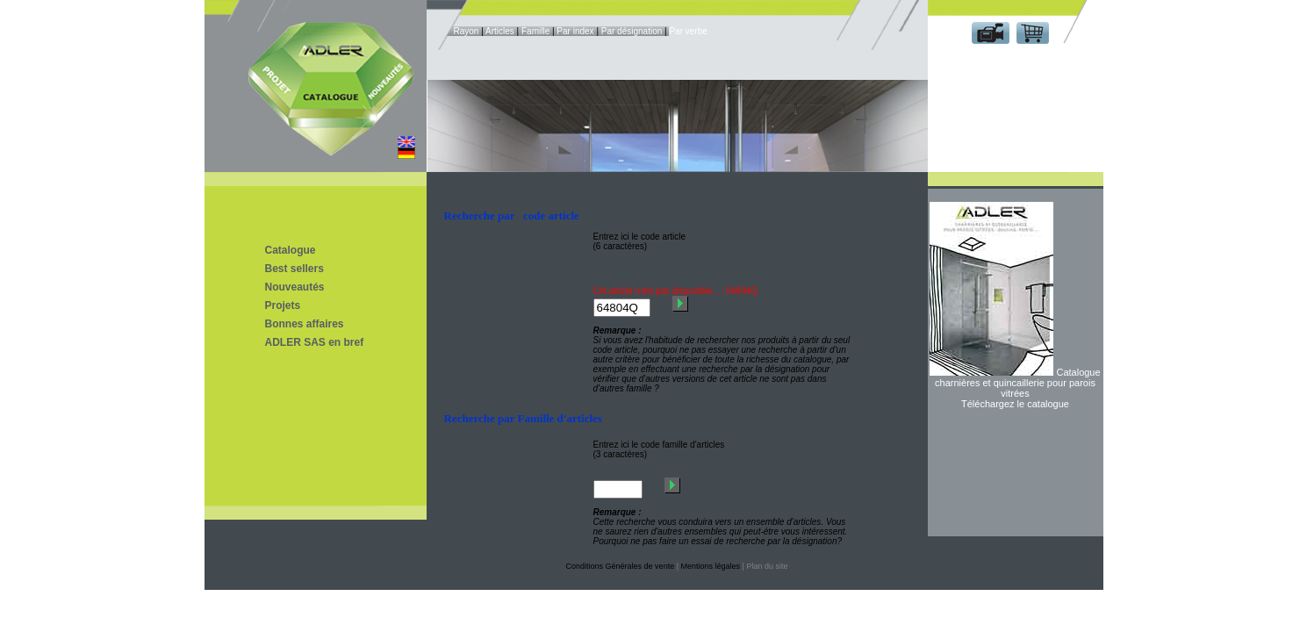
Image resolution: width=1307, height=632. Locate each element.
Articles (499, 31)
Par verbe (688, 31)
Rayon (466, 31)
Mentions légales (711, 566)
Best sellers (294, 268)
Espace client (1012, 60)
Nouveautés (295, 287)
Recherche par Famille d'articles (523, 418)
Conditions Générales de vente (620, 566)
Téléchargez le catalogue (1015, 404)
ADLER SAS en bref (314, 342)
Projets (283, 305)
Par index (575, 31)
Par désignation (632, 31)
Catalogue (290, 250)
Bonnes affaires (304, 324)
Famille (535, 31)
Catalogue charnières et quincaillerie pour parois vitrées (1018, 383)
